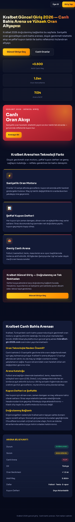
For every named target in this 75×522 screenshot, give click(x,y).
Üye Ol (56, 4)
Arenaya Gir (13, 135)
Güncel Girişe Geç (16, 52)
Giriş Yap (68, 4)
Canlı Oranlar (42, 52)
